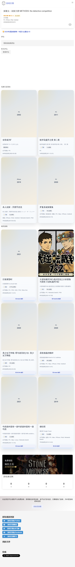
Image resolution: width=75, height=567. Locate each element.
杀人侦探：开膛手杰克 (12, 207)
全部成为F (7, 140)
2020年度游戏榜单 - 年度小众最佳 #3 (17, 32)
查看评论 (6, 52)
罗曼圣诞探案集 (46, 207)
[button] (72, 2)
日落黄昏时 (7, 279)
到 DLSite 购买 (19, 372)
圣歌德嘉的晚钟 (46, 353)
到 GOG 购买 (56, 446)
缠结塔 (43, 426)
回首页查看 (37, 506)
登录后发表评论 (9, 43)
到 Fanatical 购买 (56, 299)
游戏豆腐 (7, 3)
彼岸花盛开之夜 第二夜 (50, 140)
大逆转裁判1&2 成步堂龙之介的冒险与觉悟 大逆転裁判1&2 (55, 280)
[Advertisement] (37, 70)
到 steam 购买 (19, 299)
